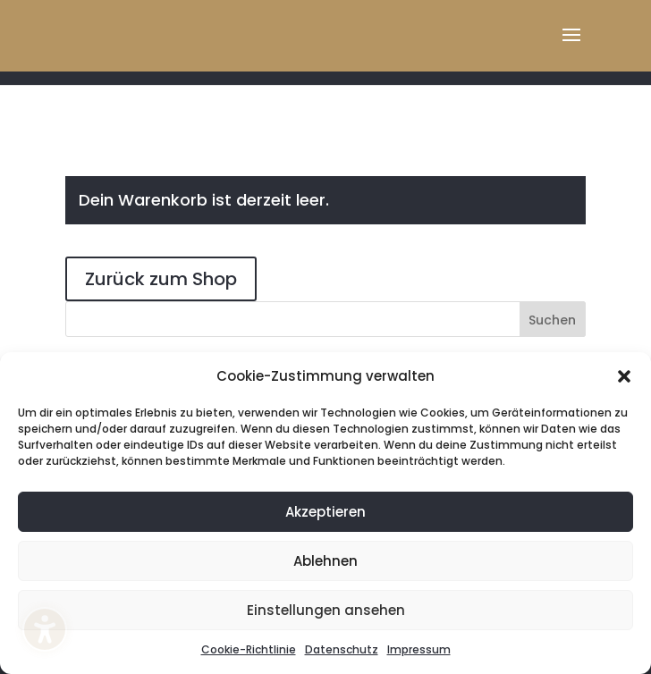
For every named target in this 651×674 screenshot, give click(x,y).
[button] (624, 376)
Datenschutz (341, 649)
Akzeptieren (325, 511)
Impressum (419, 649)
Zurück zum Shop (161, 278)
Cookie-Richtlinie (248, 649)
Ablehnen (325, 561)
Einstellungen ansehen (326, 610)
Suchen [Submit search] (552, 320)
